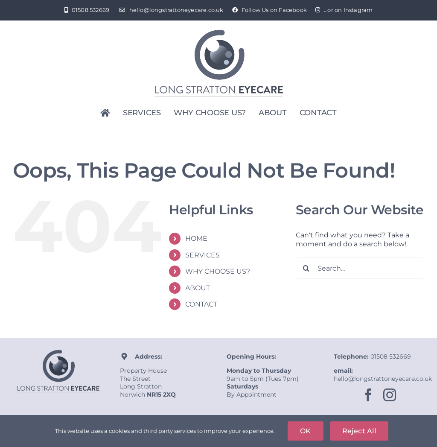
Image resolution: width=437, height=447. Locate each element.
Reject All (359, 431)
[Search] (306, 268)
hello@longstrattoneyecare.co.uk (383, 379)
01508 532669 (390, 356)
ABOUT (197, 288)
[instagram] (389, 395)
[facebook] (368, 395)
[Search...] (360, 268)
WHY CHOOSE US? (217, 271)
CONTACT (201, 304)
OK (305, 431)
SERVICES (202, 255)
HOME (196, 238)
